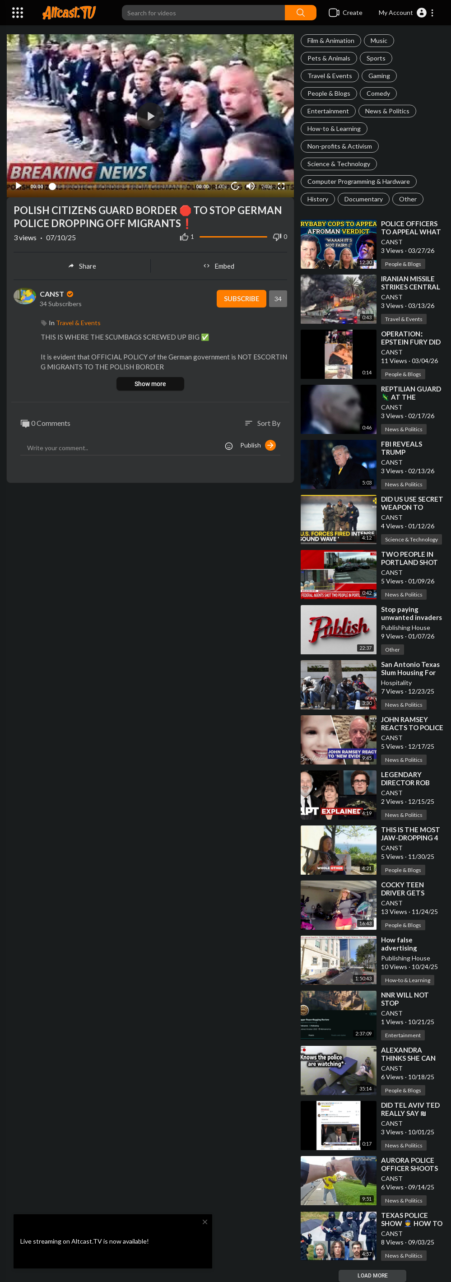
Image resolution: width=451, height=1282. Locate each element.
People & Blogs (328, 93)
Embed (218, 264)
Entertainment (328, 111)
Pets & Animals (328, 58)
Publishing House (405, 627)
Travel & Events (329, 75)
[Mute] (250, 184)
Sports (376, 58)
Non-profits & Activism (339, 146)
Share (82, 264)
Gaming (379, 75)
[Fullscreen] (281, 184)
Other (408, 199)
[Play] (18, 184)
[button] (407, 12)
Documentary (363, 199)
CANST (392, 242)
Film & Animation (330, 40)
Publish (258, 443)
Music (379, 40)
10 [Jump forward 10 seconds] (235, 184)
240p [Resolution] (266, 185)
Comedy (378, 93)
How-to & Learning (334, 128)
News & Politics (387, 111)
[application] (150, 115)
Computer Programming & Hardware (358, 181)
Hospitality (396, 682)
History (317, 199)
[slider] (119, 184)
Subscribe (241, 297)
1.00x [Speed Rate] (221, 185)
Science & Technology (338, 164)
